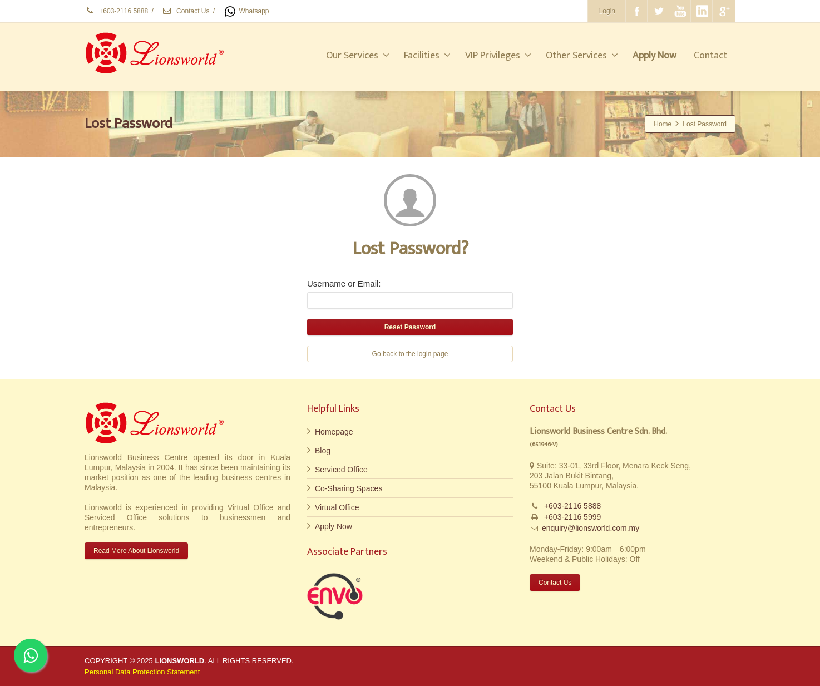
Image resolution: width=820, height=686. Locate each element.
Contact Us (186, 11)
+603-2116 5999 (571, 516)
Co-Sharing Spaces (348, 488)
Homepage (334, 431)
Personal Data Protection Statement (142, 672)
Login (607, 11)
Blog (322, 450)
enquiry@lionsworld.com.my (590, 528)
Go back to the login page (410, 354)
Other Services (582, 55)
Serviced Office (341, 469)
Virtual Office (337, 507)
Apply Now (333, 526)
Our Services (357, 55)
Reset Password (410, 327)
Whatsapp (246, 11)
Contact (710, 55)
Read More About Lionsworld (136, 551)
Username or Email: (344, 283)
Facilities (427, 55)
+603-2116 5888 (116, 11)
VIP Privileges (498, 55)
